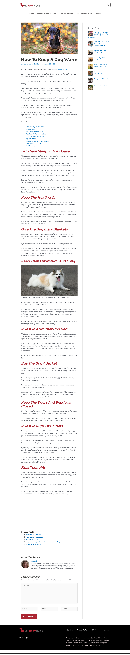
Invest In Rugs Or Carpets (34, 143)
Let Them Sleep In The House (36, 127)
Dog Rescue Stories (33, 539)
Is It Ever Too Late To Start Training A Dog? (101, 65)
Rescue (98, 13)
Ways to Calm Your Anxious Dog (100, 51)
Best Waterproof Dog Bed (35, 537)
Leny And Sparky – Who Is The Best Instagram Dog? (44, 542)
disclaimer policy (64, 69)
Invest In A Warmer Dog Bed (35, 136)
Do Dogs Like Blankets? (98, 80)
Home (31, 13)
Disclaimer (96, 631)
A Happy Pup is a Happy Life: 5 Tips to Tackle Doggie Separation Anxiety (98, 44)
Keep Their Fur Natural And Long (37, 134)
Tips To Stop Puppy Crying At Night (100, 59)
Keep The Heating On (33, 129)
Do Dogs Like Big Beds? (34, 544)
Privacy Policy (82, 631)
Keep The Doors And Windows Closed (39, 141)
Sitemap (107, 631)
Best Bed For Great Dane (35, 534)
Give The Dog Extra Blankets (35, 131)
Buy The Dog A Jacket (33, 139)
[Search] (108, 5)
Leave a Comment (27, 64)
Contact (70, 631)
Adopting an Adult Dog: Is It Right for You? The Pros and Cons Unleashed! (97, 35)
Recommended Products (47, 13)
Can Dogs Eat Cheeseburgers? (99, 73)
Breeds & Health (67, 13)
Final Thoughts (31, 146)
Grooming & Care (84, 13)
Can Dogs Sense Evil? (101, 86)
